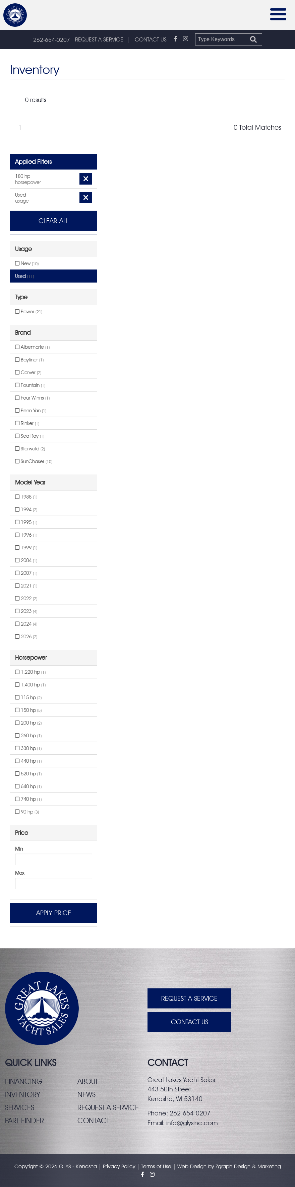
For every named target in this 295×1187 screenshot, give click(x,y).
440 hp (28, 761)
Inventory (22, 1094)
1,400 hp (30, 685)
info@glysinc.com (192, 1122)
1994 (26, 510)
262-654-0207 (51, 39)
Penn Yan (30, 411)
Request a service (108, 1107)
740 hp (28, 799)
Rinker (27, 423)
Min (19, 849)
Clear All (54, 221)
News (86, 1094)
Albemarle (32, 347)
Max (19, 873)
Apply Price (53, 913)
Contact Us (189, 1022)
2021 (26, 586)
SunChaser (33, 461)
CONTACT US (151, 39)
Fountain (30, 385)
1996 (26, 535)
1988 (26, 497)
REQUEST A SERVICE (99, 39)
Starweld (30, 449)
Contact (93, 1120)
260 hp (28, 736)
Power (28, 312)
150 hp (28, 710)
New (27, 263)
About (87, 1081)
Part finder (24, 1120)
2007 (26, 573)
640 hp (28, 786)
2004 (26, 560)
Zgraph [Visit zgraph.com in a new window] (224, 1166)
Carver (28, 372)
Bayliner (29, 360)
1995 (26, 522)
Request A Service (189, 998)
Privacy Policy (119, 1166)
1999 (26, 548)
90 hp (27, 812)
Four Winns (32, 398)
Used (24, 276)
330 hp (28, 748)
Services (19, 1107)
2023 (26, 611)
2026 (26, 637)
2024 (26, 624)
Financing (23, 1081)
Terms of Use (156, 1166)
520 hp (28, 774)
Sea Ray (29, 436)
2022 (26, 599)
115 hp (28, 697)
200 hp (28, 723)
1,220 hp (30, 672)
